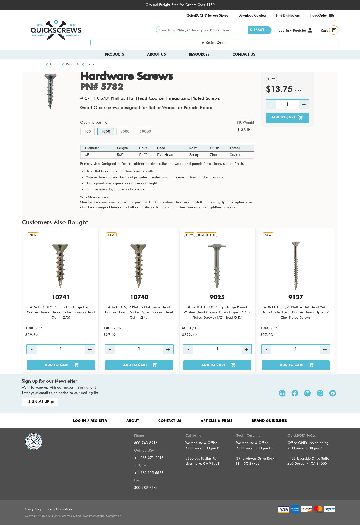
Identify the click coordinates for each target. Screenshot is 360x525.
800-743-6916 (146, 443)
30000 (145, 131)
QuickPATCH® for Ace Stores (207, 15)
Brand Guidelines (269, 421)
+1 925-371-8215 (149, 458)
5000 (124, 131)
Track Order (318, 15)
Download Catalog (252, 15)
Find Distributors (288, 15)
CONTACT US (169, 421)
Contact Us (244, 54)
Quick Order (216, 42)
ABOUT (132, 421)
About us (156, 54)
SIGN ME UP (38, 402)
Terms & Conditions (59, 509)
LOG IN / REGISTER (90, 421)
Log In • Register (292, 30)
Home (54, 64)
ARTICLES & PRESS (216, 421)
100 (87, 131)
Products (114, 54)
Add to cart (283, 117)
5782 (90, 64)
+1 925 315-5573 (148, 473)
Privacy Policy (33, 509)
